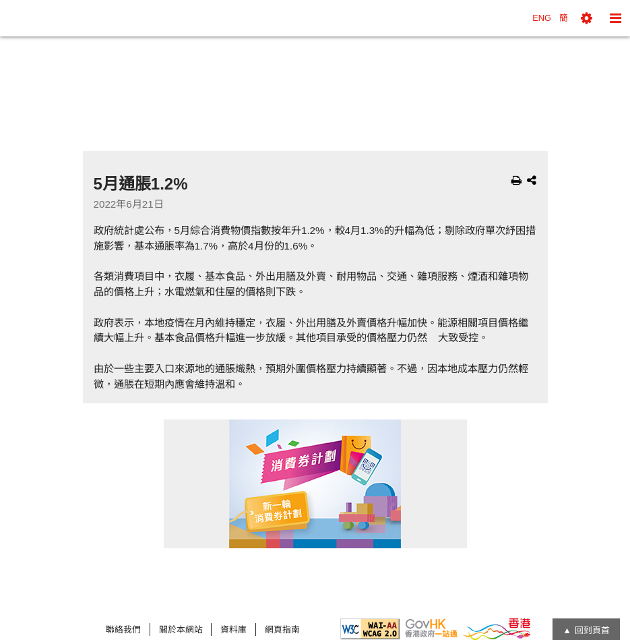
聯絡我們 (123, 629)
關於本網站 (181, 629)
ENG (541, 18)
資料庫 (233, 629)
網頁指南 (282, 629)
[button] (586, 18)
